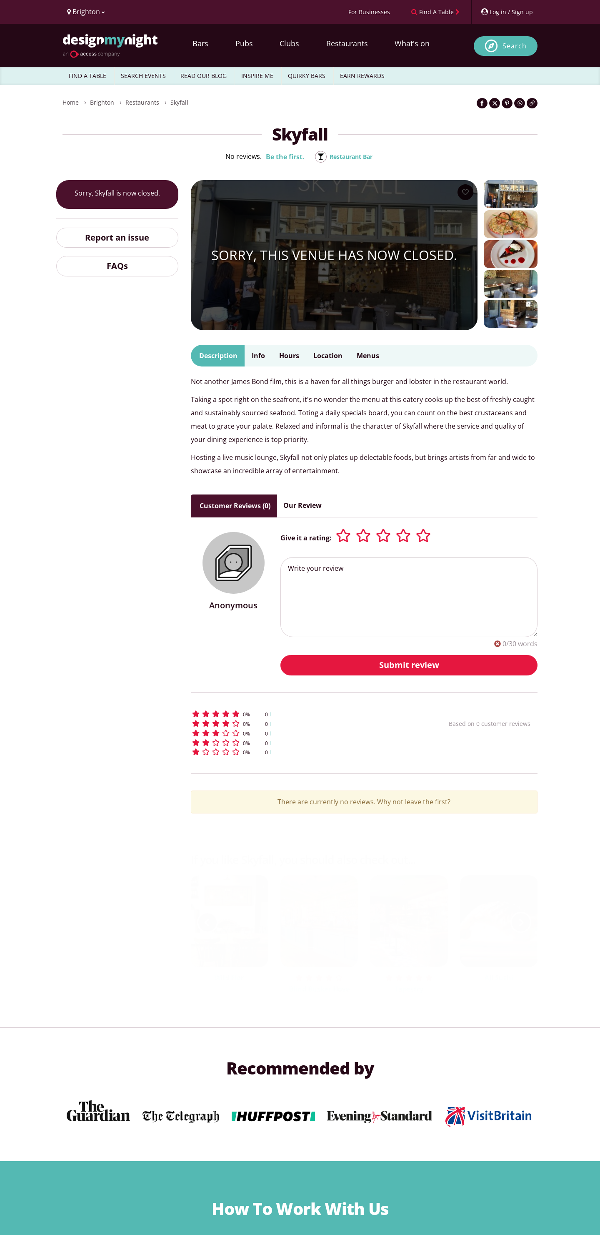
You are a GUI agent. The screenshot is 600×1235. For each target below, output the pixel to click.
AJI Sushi (499, 977)
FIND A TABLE (87, 76)
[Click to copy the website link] (532, 103)
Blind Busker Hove (319, 989)
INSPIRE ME (257, 76)
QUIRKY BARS (306, 76)
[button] (304, 714)
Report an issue (117, 237)
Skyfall (179, 102)
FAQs (117, 265)
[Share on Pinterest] (507, 103)
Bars (200, 43)
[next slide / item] (520, 922)
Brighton (102, 102)
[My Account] (507, 12)
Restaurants (347, 43)
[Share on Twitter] (494, 103)
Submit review (409, 664)
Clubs (289, 43)
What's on (412, 43)
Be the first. (281, 156)
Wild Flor (229, 977)
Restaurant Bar (351, 156)
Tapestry (409, 989)
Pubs (244, 43)
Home (70, 102)
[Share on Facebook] (482, 103)
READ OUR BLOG (203, 76)
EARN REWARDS (362, 76)
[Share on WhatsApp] (519, 103)
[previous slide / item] (207, 922)
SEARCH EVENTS (143, 76)
